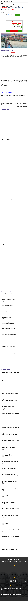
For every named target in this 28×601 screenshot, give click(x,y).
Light (7, 14)
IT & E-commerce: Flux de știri (7, 199)
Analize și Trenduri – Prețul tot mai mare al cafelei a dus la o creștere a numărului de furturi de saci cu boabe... (10, 400)
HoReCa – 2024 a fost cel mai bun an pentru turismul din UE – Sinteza (8, 340)
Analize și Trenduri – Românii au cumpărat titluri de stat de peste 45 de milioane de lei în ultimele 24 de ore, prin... (10, 380)
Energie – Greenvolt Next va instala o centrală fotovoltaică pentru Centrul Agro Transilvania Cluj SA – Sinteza (10, 475)
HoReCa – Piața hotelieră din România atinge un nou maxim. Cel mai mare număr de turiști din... (8, 329)
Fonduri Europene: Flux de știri (7, 229)
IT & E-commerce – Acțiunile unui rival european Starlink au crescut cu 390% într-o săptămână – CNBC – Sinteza (10, 482)
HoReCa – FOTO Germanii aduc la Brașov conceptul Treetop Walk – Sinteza (7, 317)
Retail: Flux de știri (5, 154)
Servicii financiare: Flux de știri (7, 139)
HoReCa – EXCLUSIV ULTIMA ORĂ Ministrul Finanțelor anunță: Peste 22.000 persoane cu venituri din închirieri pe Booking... (8, 312)
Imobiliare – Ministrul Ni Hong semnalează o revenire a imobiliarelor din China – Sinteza (10, 495)
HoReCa (2, 3)
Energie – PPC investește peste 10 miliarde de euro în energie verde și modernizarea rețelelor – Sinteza (10, 386)
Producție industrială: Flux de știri (8, 169)
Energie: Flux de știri (5, 244)
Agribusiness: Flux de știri (6, 289)
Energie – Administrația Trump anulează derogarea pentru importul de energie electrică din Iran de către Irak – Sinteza (10, 543)
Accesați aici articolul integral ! (6, 92)
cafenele (7, 95)
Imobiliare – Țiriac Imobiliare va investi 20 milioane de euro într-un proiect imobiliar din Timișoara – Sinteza (10, 413)
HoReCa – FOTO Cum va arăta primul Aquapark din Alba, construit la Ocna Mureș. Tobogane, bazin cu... (9, 347)
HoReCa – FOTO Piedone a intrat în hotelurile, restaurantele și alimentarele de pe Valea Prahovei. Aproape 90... (8, 294)
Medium (10, 14)
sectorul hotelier (18, 95)
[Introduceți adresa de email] (14, 29)
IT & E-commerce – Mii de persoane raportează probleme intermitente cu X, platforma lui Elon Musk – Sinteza (10, 462)
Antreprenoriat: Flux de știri (6, 259)
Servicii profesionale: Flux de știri (7, 124)
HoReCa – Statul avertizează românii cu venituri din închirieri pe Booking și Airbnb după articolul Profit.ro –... (8, 300)
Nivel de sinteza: (3, 14)
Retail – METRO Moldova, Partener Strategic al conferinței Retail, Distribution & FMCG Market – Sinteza (9, 489)
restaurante (13, 95)
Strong (13, 14)
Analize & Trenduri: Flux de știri (7, 274)
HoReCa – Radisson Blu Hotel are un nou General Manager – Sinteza (9, 334)
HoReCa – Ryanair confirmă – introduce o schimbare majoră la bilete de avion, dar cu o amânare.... (8, 323)
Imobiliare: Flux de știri (5, 184)
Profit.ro (4, 12)
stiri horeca (22, 95)
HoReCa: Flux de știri (5, 214)
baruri (4, 95)
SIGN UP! (14, 30)
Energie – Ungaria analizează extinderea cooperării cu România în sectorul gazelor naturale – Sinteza (10, 420)
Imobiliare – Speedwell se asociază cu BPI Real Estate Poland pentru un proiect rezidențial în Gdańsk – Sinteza (10, 468)
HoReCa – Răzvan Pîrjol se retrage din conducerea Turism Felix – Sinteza (7, 305)
